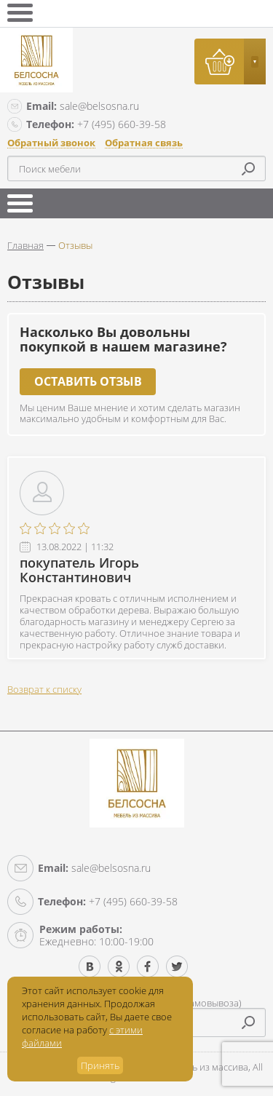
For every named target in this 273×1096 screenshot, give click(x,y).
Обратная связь (144, 143)
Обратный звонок (51, 143)
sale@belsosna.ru (82, 105)
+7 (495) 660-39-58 (96, 124)
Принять (100, 1065)
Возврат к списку (44, 689)
